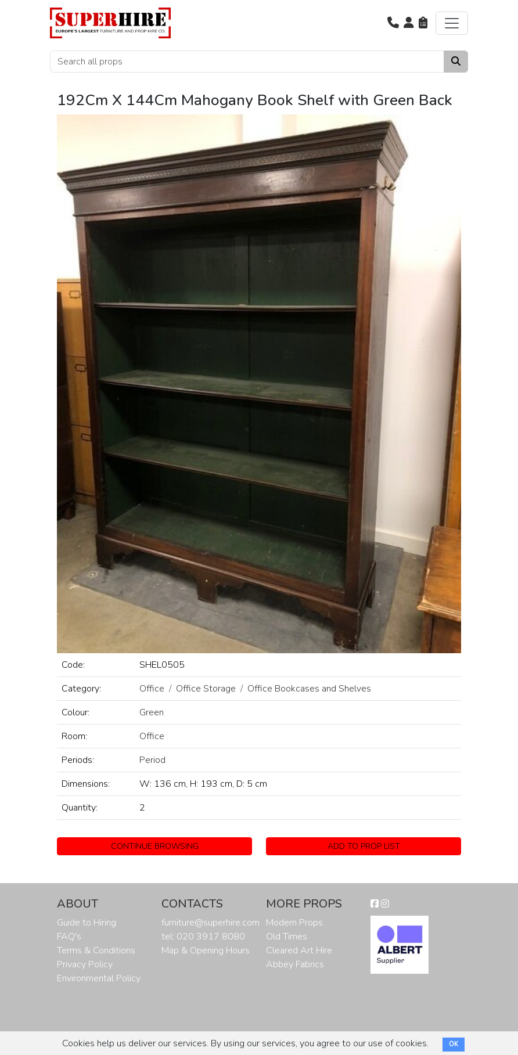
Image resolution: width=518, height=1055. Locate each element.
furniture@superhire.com (210, 922)
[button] (393, 23)
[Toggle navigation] (452, 23)
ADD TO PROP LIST (364, 846)
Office (151, 688)
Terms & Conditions (96, 950)
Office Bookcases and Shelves (309, 688)
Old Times (286, 936)
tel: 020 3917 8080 (203, 936)
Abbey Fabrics (295, 964)
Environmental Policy (99, 978)
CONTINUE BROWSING (155, 846)
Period (152, 760)
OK (453, 1044)
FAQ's (69, 936)
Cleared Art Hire (299, 950)
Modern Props (294, 922)
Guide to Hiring (86, 922)
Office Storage (206, 688)
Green (151, 712)
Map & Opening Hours (205, 950)
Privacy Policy (85, 964)
